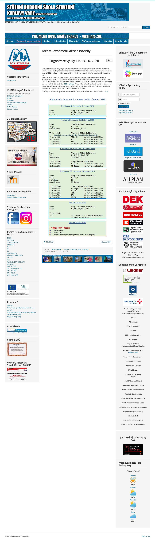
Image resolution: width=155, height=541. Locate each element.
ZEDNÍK (10, 264)
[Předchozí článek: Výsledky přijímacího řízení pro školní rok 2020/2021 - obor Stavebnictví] (48, 242)
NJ (8, 247)
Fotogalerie (11, 195)
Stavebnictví (11, 80)
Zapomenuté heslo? (125, 112)
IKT (8, 260)
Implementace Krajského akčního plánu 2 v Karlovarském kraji (21, 313)
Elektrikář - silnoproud (14, 96)
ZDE (106, 91)
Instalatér (10, 100)
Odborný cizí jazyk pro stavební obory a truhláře (21, 309)
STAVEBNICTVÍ (12, 242)
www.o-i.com (133, 352)
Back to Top (146, 536)
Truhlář (9, 98)
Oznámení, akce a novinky (28, 41)
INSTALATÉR (12, 266)
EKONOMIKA (12, 253)
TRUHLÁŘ (11, 244)
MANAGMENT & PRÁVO (16, 262)
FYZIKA (10, 258)
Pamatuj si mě (125, 103)
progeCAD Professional (133, 158)
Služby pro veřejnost (91, 41)
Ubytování (73, 41)
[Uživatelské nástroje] (109, 60)
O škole (9, 41)
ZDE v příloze (69, 84)
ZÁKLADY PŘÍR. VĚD (15, 255)
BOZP (9, 238)
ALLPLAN (133, 174)
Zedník (9, 105)
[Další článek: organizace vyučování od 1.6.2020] (106, 242)
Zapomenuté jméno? (125, 110)
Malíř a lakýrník (12, 107)
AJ (8, 249)
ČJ (8, 251)
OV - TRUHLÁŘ (12, 275)
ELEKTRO (11, 240)
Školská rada (121, 41)
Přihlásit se (124, 106)
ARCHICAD (133, 132)
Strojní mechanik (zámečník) (17, 102)
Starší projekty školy (14, 317)
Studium (47, 41)
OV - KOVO (11, 273)
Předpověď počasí (133, 471)
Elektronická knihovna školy (17, 197)
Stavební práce (12, 109)
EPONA (10, 306)
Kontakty (108, 41)
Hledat (146, 27)
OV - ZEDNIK (12, 271)
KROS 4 (133, 145)
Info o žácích (60, 41)
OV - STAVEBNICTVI (14, 268)
